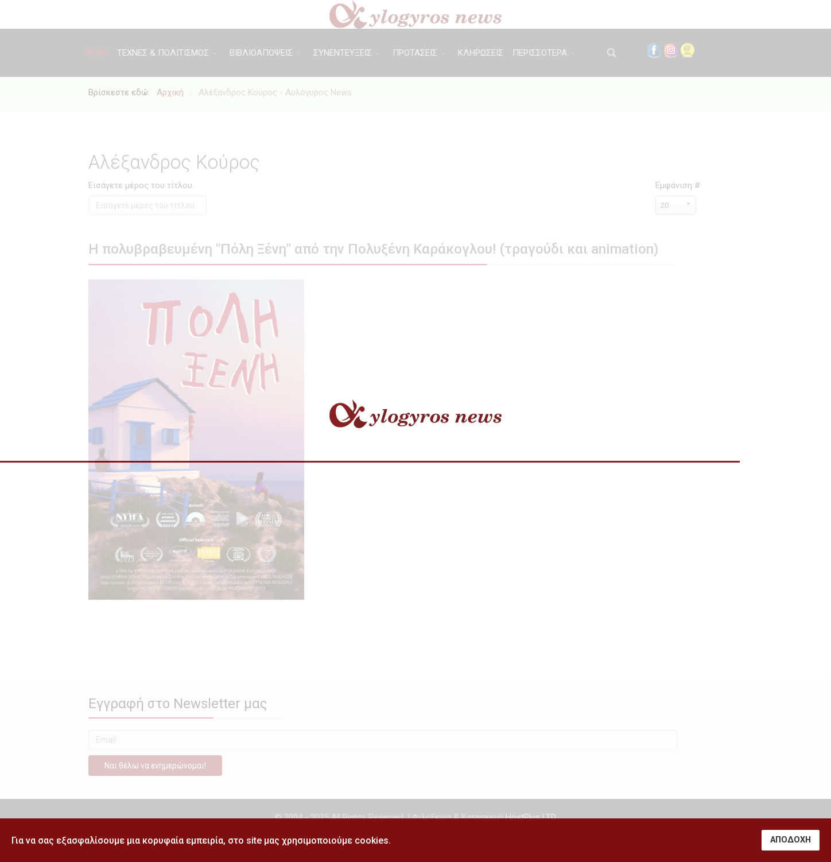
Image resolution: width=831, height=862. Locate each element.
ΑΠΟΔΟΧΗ (790, 840)
